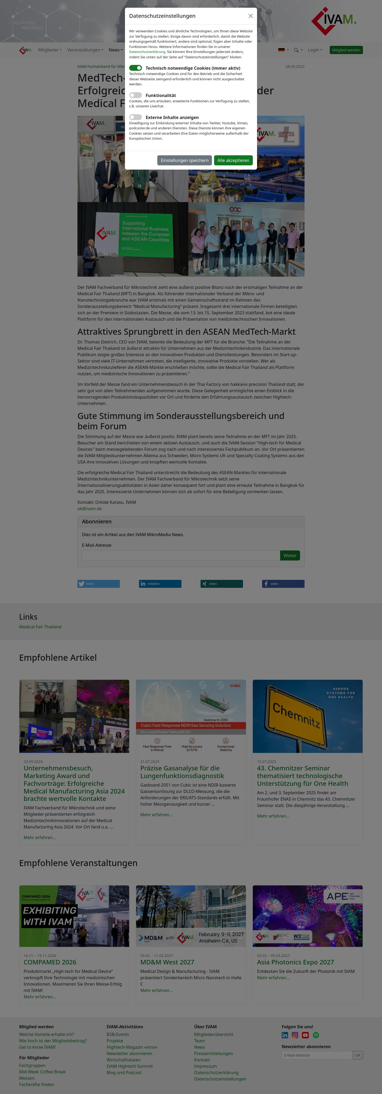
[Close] (250, 16)
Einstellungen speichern (185, 160)
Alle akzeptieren (233, 160)
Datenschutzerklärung (147, 51)
